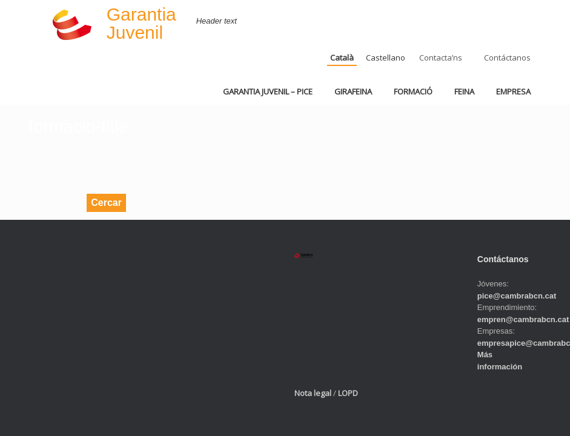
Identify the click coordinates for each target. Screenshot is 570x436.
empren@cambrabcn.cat (523, 319)
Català (342, 57)
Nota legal (312, 393)
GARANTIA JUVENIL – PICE (268, 91)
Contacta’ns (440, 57)
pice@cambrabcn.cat (516, 295)
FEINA (464, 91)
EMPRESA (513, 91)
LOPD (348, 393)
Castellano (385, 57)
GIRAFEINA (353, 91)
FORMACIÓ (413, 91)
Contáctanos (507, 57)
